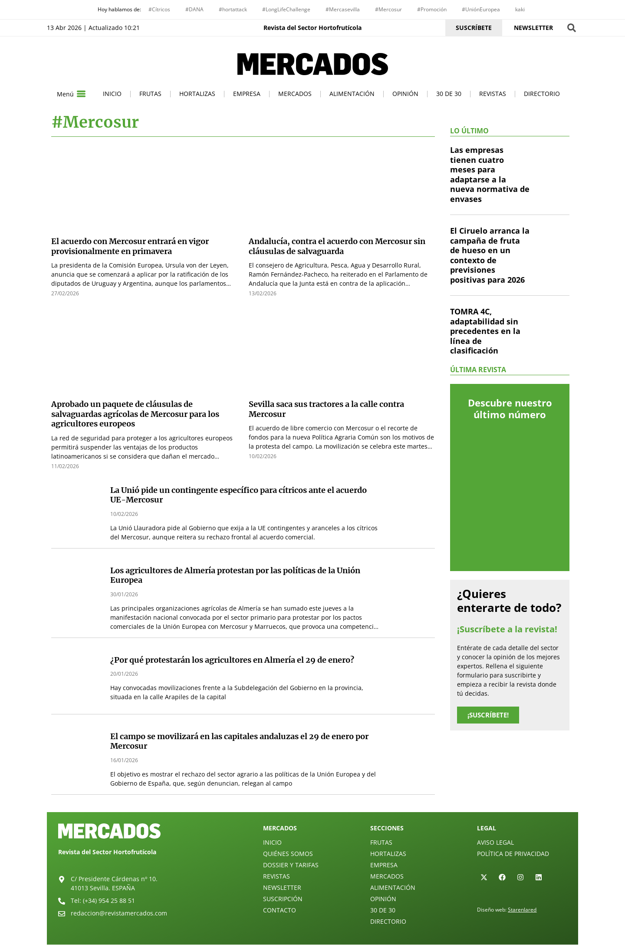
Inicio (112, 94)
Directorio (542, 94)
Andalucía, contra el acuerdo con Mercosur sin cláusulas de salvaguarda (337, 247)
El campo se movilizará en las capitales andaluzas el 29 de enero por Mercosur (239, 742)
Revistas (492, 94)
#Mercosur (388, 9)
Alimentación (352, 94)
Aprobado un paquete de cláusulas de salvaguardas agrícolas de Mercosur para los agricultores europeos (135, 415)
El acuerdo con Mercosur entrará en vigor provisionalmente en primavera (130, 247)
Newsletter (282, 888)
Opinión (405, 94)
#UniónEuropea (481, 9)
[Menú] (81, 94)
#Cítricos (159, 9)
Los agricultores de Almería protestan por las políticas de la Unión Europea (235, 576)
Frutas (150, 94)
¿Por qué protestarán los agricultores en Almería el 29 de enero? (232, 660)
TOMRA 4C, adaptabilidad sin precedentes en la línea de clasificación (485, 332)
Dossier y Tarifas (291, 865)
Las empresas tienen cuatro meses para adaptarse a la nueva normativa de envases (490, 175)
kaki (520, 9)
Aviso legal (495, 843)
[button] (572, 28)
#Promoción (432, 9)
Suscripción (283, 899)
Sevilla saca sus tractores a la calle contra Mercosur (326, 410)
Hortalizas (197, 94)
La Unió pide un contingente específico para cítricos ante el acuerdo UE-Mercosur (238, 496)
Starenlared (522, 910)
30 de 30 (448, 94)
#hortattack (233, 9)
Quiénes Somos (288, 854)
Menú (65, 94)
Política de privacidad (513, 854)
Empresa (246, 94)
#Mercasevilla (343, 9)
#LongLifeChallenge (286, 9)
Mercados (295, 94)
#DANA (194, 9)
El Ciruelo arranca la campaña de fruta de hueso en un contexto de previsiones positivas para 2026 (490, 256)
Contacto (279, 910)
